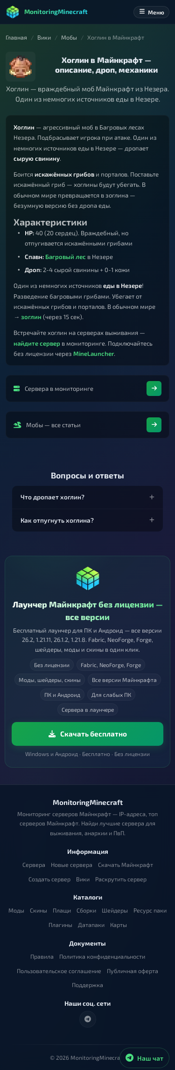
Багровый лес (65, 256)
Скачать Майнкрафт (125, 864)
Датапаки (91, 924)
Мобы (69, 37)
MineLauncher (93, 353)
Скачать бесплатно (88, 733)
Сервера (33, 864)
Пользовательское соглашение (59, 971)
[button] (87, 497)
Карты (118, 924)
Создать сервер (49, 879)
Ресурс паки (150, 910)
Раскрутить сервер (121, 879)
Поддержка (87, 984)
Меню (151, 12)
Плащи (62, 910)
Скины (38, 910)
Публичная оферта (132, 971)
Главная (16, 37)
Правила (42, 956)
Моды (16, 910)
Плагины (60, 924)
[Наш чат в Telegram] (144, 1058)
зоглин (31, 316)
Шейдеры (115, 910)
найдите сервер (37, 343)
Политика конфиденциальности (102, 956)
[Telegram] (87, 1019)
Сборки (86, 910)
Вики (44, 37)
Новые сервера (71, 864)
